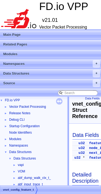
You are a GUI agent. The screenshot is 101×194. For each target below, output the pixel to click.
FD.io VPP (12, 100)
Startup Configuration (24, 126)
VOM (21, 171)
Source (51, 83)
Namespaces (51, 64)
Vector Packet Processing (27, 107)
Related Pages (15, 44)
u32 (82, 143)
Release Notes (19, 113)
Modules (10, 54)
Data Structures (51, 73)
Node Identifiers (20, 132)
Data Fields (92, 98)
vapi (21, 165)
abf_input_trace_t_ (31, 184)
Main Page (11, 35)
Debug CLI (17, 120)
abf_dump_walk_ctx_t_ (34, 178)
